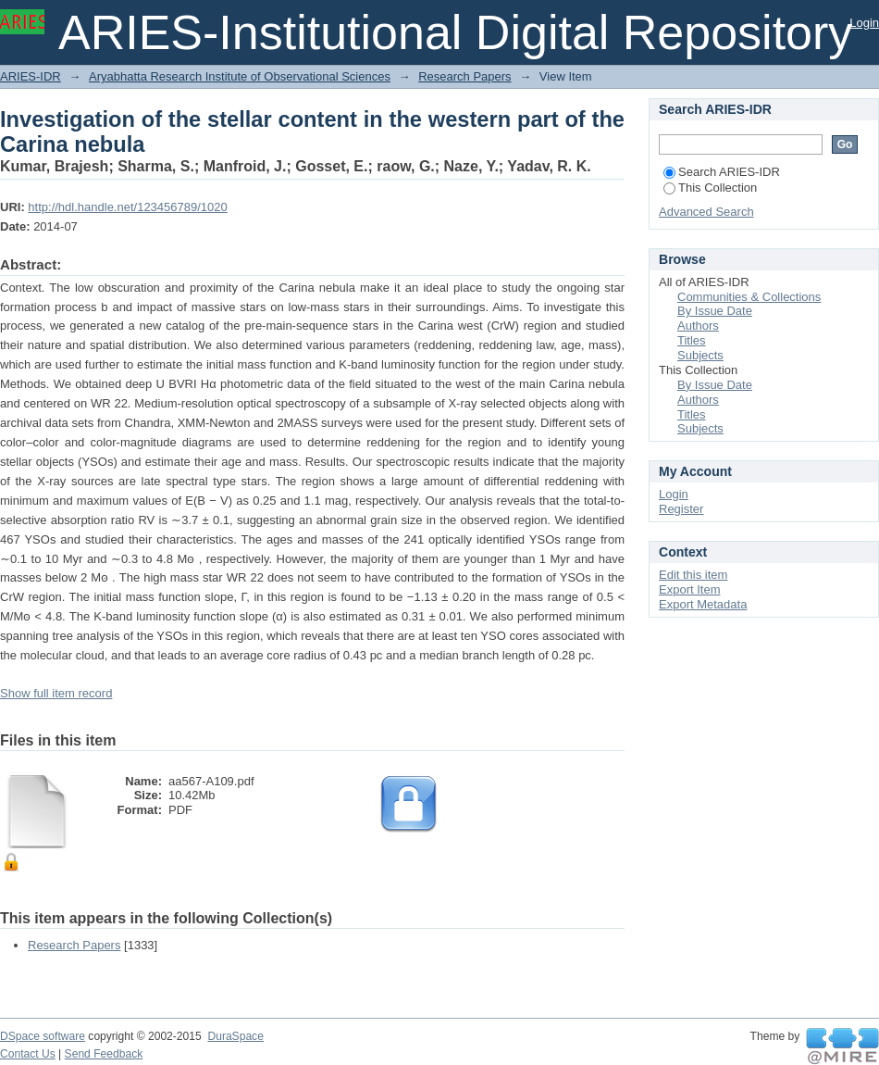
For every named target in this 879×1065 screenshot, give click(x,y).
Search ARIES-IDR (721, 172)
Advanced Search (706, 212)
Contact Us (28, 1053)
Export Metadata (703, 604)
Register (681, 509)
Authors (698, 325)
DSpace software (42, 1036)
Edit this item (693, 575)
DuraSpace (235, 1036)
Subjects (700, 355)
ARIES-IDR (30, 76)
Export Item (689, 589)
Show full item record (56, 693)
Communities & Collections (749, 297)
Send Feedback (104, 1053)
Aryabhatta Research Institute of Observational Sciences (239, 76)
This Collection (710, 187)
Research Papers (464, 76)
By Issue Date (714, 311)
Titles (691, 340)
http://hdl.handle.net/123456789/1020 (127, 207)
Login (864, 23)
